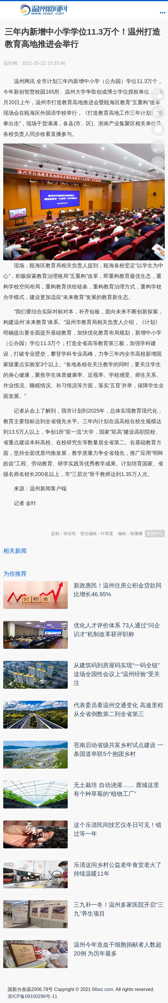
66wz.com (102, 989)
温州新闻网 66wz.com (55, 518)
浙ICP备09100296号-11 (32, 996)
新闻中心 (155, 533)
